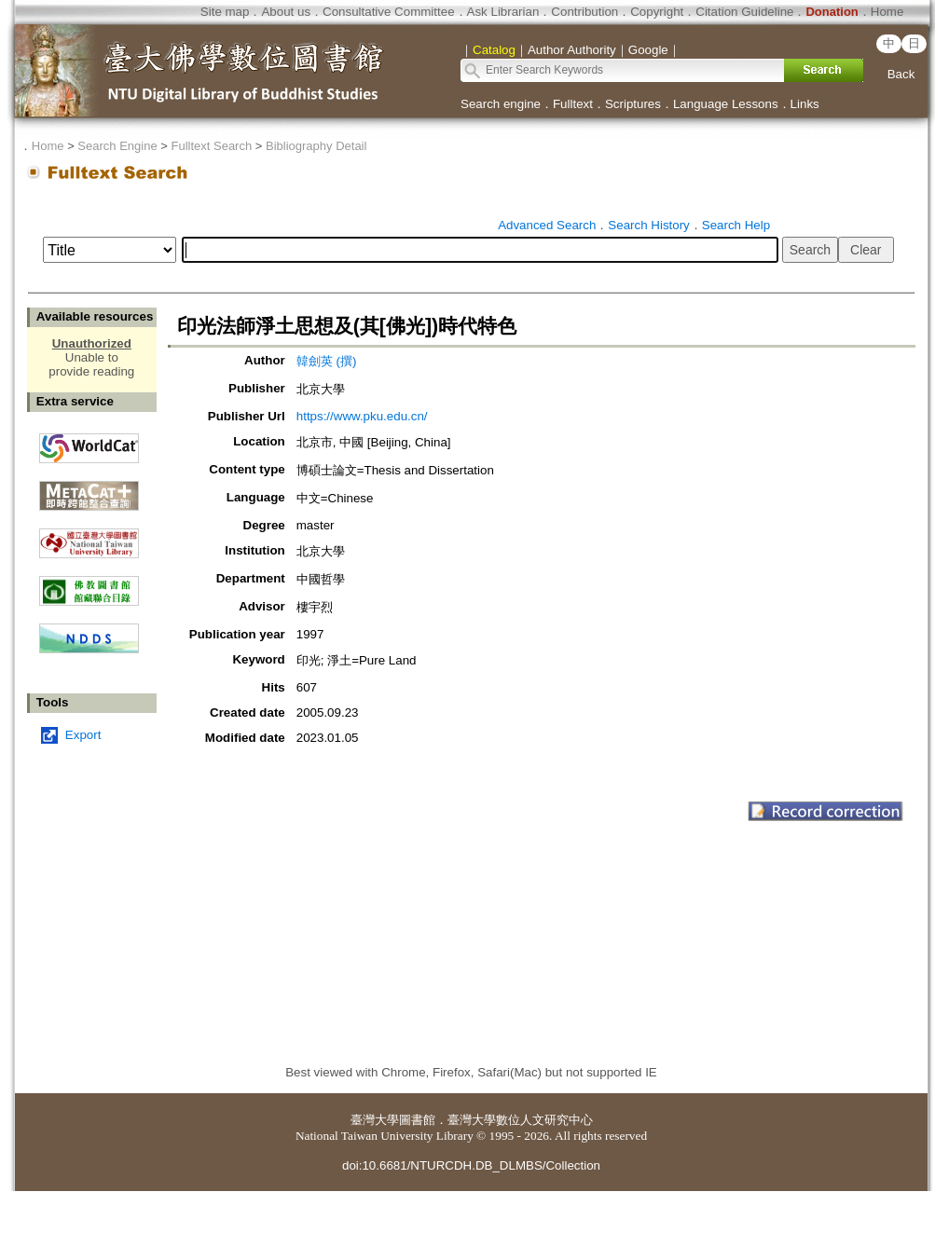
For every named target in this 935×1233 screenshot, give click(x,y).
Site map (225, 12)
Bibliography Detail (316, 146)
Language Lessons (725, 104)
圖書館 (417, 1120)
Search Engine (117, 146)
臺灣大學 (375, 1120)
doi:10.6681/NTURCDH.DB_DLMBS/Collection (471, 1165)
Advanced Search (547, 225)
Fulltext (573, 104)
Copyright (656, 12)
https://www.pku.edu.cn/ (362, 416)
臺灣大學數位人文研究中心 (520, 1120)
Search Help (736, 225)
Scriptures (633, 104)
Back (901, 74)
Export (83, 735)
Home (887, 12)
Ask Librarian (503, 12)
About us (285, 12)
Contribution (584, 12)
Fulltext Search (211, 146)
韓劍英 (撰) (326, 361)
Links (805, 104)
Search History (648, 225)
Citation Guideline (744, 12)
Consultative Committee (388, 12)
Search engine (501, 104)
